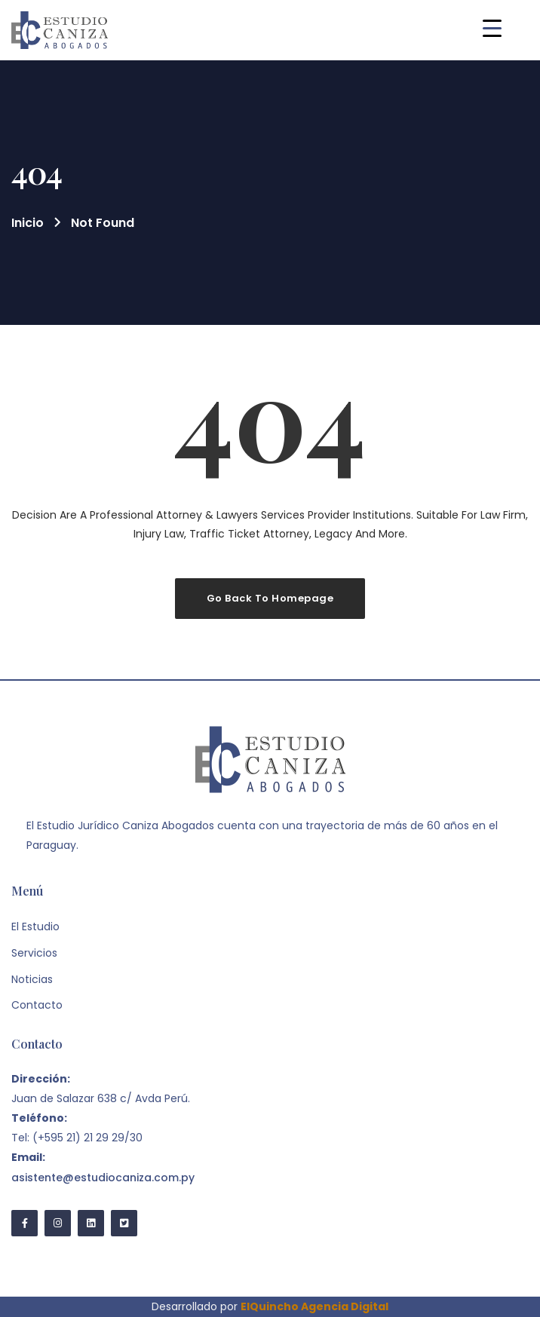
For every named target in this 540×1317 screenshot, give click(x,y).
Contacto (37, 1004)
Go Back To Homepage (270, 598)
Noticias (32, 979)
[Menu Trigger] (492, 28)
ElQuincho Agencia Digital (314, 1306)
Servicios (34, 952)
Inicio (27, 222)
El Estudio (35, 926)
